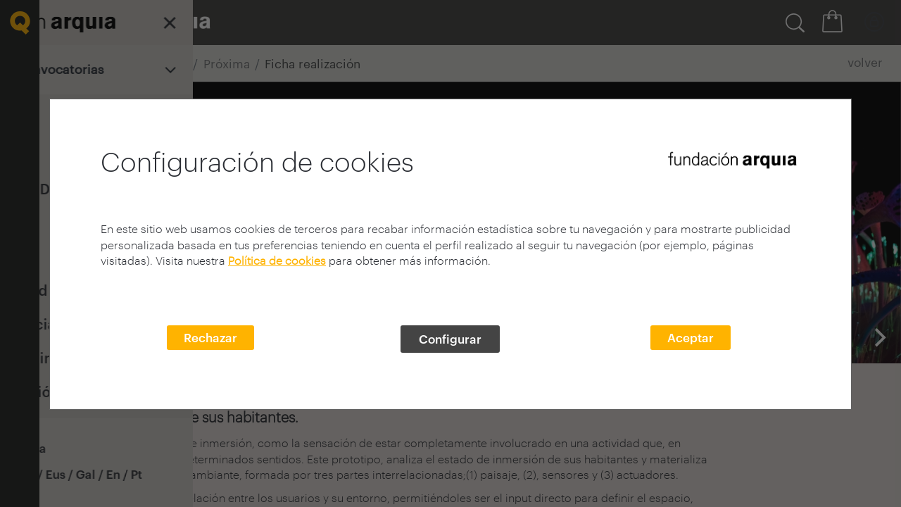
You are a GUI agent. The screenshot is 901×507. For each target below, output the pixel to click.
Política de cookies (277, 260)
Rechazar (210, 337)
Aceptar (690, 337)
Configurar (450, 339)
